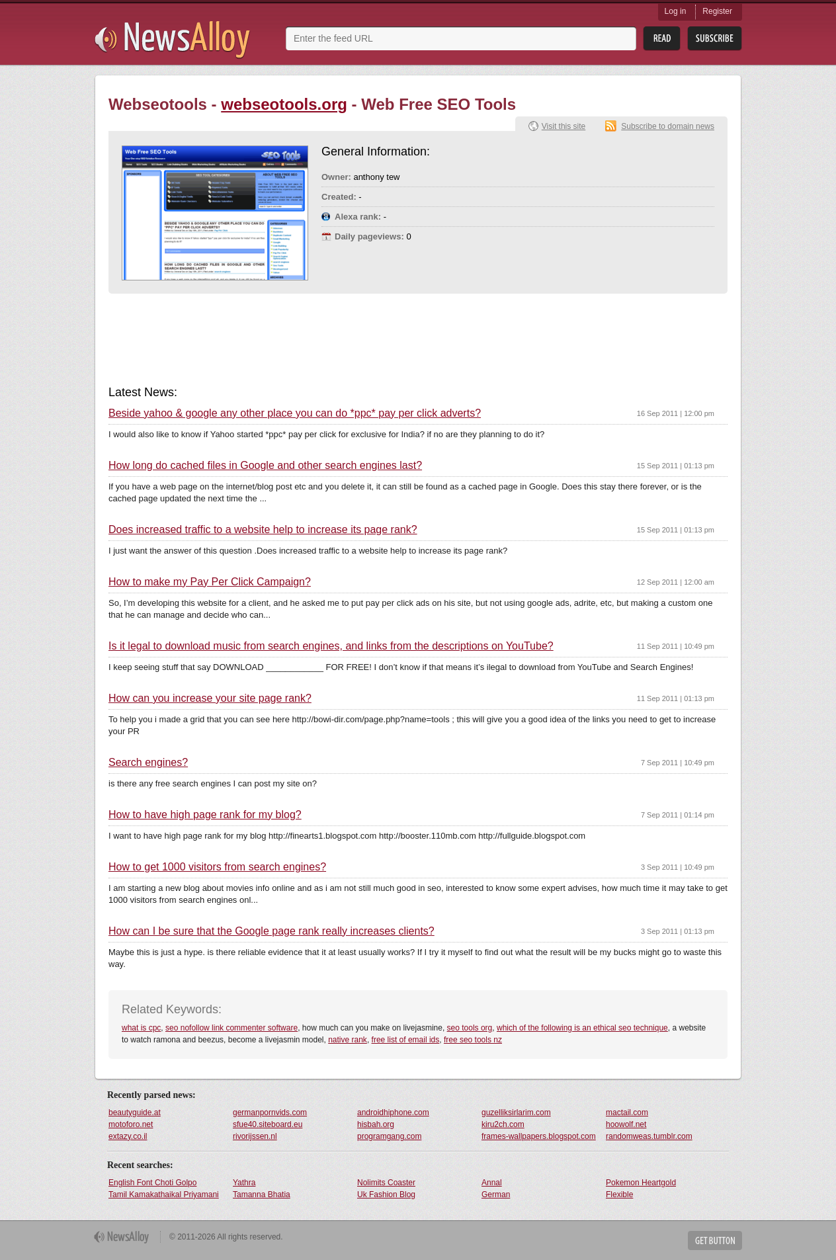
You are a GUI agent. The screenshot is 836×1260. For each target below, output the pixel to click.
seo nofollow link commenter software (231, 1027)
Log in (676, 11)
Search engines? (148, 762)
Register (717, 11)
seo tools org (470, 1027)
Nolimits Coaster (386, 1182)
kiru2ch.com (502, 1124)
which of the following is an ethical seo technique (582, 1027)
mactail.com (627, 1112)
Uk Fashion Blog (386, 1194)
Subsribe (714, 38)
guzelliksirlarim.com (516, 1112)
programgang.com (389, 1136)
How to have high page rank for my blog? (205, 815)
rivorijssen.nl (255, 1136)
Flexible (619, 1194)
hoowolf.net (626, 1124)
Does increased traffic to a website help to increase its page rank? (262, 530)
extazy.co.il (127, 1136)
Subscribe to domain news (667, 126)
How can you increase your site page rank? (210, 698)
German (495, 1194)
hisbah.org (375, 1124)
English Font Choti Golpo (152, 1182)
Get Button (715, 1240)
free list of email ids (406, 1039)
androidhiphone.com (393, 1112)
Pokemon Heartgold (641, 1182)
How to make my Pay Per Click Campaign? (209, 582)
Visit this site (563, 126)
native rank (347, 1039)
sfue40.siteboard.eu (267, 1124)
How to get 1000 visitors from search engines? (217, 867)
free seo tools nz (473, 1039)
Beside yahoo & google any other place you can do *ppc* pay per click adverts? (294, 413)
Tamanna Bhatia (261, 1194)
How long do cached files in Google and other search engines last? (265, 465)
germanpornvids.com (270, 1112)
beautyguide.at (134, 1112)
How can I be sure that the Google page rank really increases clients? (271, 931)
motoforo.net (130, 1124)
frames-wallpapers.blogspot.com (538, 1136)
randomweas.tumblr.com (649, 1136)
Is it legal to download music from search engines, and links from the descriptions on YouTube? (331, 646)
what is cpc (141, 1027)
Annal (491, 1182)
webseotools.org (284, 104)
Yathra (244, 1182)
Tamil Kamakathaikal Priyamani (163, 1194)
